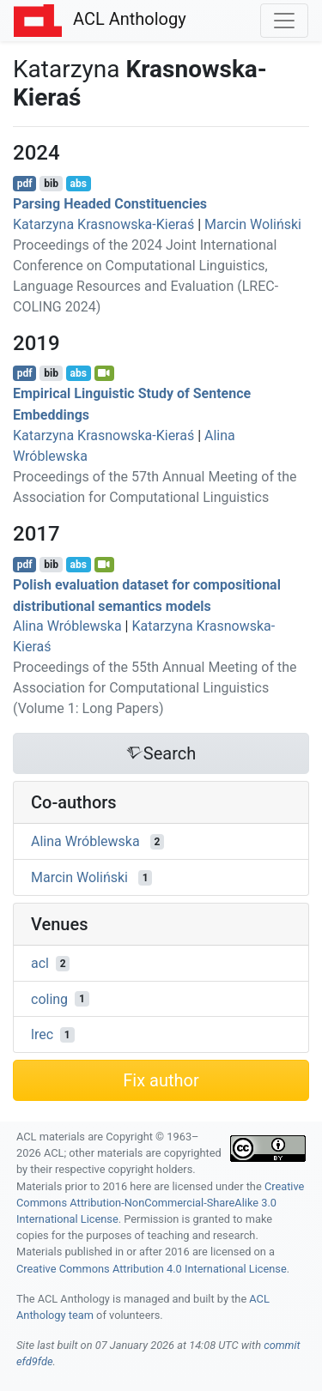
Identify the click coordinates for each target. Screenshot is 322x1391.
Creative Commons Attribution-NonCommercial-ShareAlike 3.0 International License (160, 1202)
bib (51, 184)
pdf (25, 184)
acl (40, 963)
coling (49, 998)
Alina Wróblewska (67, 626)
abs (78, 184)
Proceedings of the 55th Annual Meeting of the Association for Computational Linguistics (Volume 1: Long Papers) (154, 688)
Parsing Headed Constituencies (110, 204)
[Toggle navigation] (284, 20)
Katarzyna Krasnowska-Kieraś (103, 224)
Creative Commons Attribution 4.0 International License (151, 1268)
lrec (42, 1034)
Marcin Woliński (252, 224)
